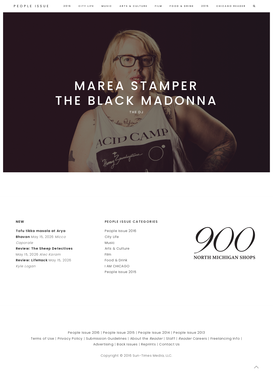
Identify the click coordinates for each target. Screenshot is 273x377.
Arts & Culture (133, 6)
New (20, 221)
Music (106, 6)
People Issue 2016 (120, 230)
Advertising (103, 344)
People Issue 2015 (120, 272)
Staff (170, 338)
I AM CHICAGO (117, 266)
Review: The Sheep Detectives (44, 248)
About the (146, 338)
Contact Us (169, 344)
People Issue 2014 (154, 332)
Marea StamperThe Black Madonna (136, 93)
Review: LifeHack (32, 260)
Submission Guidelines (106, 338)
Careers (193, 338)
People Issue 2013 (189, 332)
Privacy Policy (70, 338)
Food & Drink (182, 6)
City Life (86, 6)
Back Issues (127, 344)
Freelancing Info (225, 338)
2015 (205, 6)
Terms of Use (42, 338)
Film (158, 6)
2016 (67, 6)
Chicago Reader (231, 6)
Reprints (148, 344)
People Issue (32, 6)
